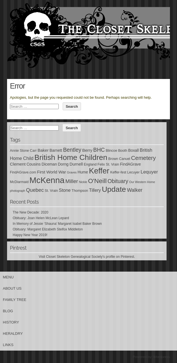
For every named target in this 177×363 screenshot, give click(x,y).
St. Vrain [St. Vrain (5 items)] (51, 191)
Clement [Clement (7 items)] (17, 164)
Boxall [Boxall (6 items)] (133, 150)
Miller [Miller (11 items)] (71, 181)
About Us (12, 288)
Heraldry (13, 333)
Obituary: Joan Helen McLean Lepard (41, 218)
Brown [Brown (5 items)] (113, 159)
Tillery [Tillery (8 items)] (95, 190)
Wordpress (161, 357)
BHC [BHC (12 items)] (99, 150)
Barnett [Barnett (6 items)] (55, 150)
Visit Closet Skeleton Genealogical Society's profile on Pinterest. (87, 257)
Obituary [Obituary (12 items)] (118, 181)
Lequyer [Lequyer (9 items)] (149, 172)
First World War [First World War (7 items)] (51, 172)
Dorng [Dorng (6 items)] (63, 164)
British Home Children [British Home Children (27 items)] (70, 157)
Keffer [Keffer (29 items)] (99, 170)
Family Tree (14, 300)
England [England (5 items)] (90, 164)
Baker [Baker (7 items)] (43, 150)
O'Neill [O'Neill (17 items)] (97, 180)
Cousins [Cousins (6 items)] (34, 164)
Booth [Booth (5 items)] (122, 151)
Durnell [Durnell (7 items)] (76, 164)
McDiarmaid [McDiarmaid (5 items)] (19, 182)
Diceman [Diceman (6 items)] (49, 164)
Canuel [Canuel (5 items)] (124, 159)
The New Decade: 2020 (30, 212)
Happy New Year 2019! (30, 235)
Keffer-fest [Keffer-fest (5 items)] (118, 172)
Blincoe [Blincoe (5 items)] (111, 151)
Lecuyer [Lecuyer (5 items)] (133, 172)
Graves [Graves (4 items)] (72, 172)
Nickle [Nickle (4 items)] (83, 182)
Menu (8, 277)
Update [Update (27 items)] (114, 189)
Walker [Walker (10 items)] (135, 190)
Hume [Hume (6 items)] (83, 172)
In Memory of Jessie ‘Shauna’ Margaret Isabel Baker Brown (57, 224)
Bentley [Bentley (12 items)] (72, 150)
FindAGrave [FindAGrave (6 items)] (130, 164)
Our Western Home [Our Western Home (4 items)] (142, 182)
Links (8, 345)
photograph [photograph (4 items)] (17, 190)
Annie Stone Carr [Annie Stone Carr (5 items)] (23, 151)
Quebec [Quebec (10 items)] (35, 190)
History (11, 322)
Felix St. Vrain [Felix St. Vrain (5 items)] (108, 164)
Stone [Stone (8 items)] (65, 190)
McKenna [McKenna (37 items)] (46, 180)
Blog (8, 311)
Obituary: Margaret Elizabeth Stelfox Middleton (48, 229)
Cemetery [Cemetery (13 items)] (143, 158)
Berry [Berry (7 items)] (87, 150)
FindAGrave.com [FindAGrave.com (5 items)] (23, 172)
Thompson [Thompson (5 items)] (80, 191)
